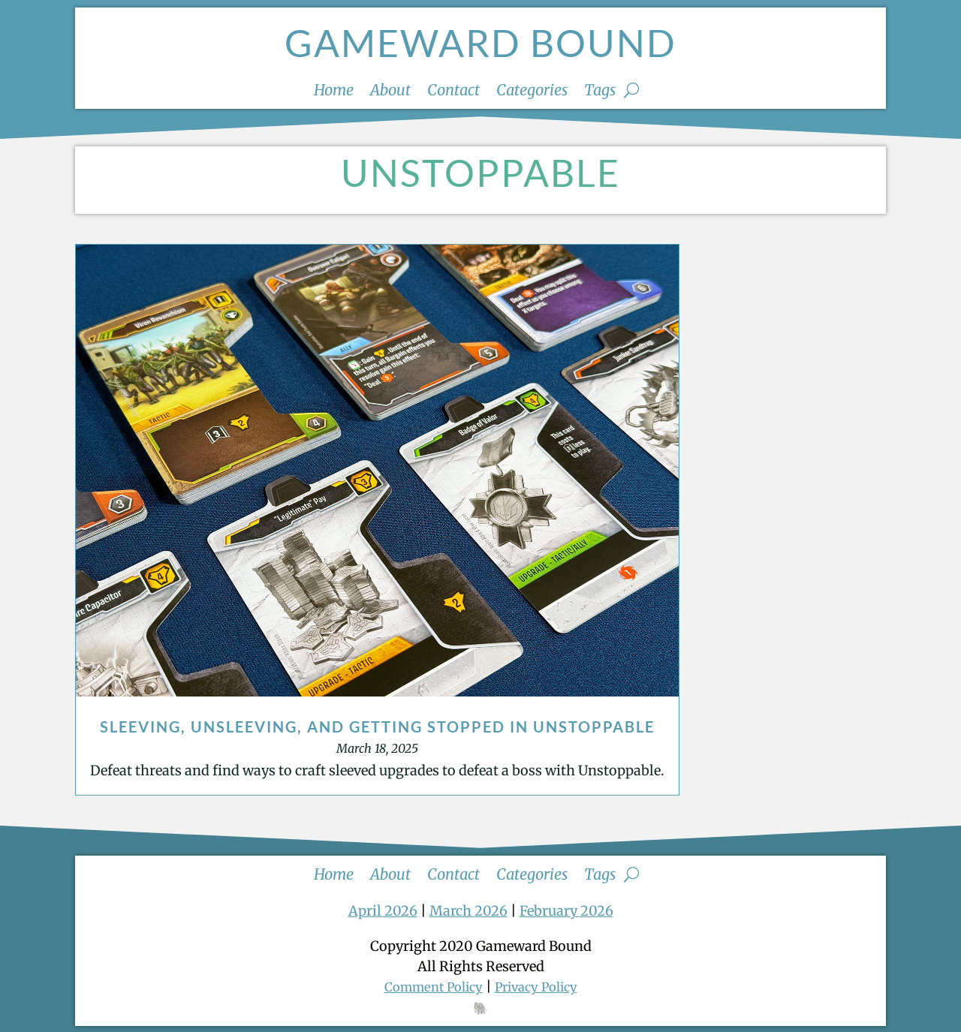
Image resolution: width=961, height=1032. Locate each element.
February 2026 (566, 910)
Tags (600, 92)
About (390, 92)
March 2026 (468, 910)
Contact (453, 92)
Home (334, 92)
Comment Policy (428, 986)
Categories (532, 92)
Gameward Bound (480, 42)
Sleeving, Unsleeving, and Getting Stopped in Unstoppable (377, 727)
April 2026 (382, 910)
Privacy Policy (541, 986)
